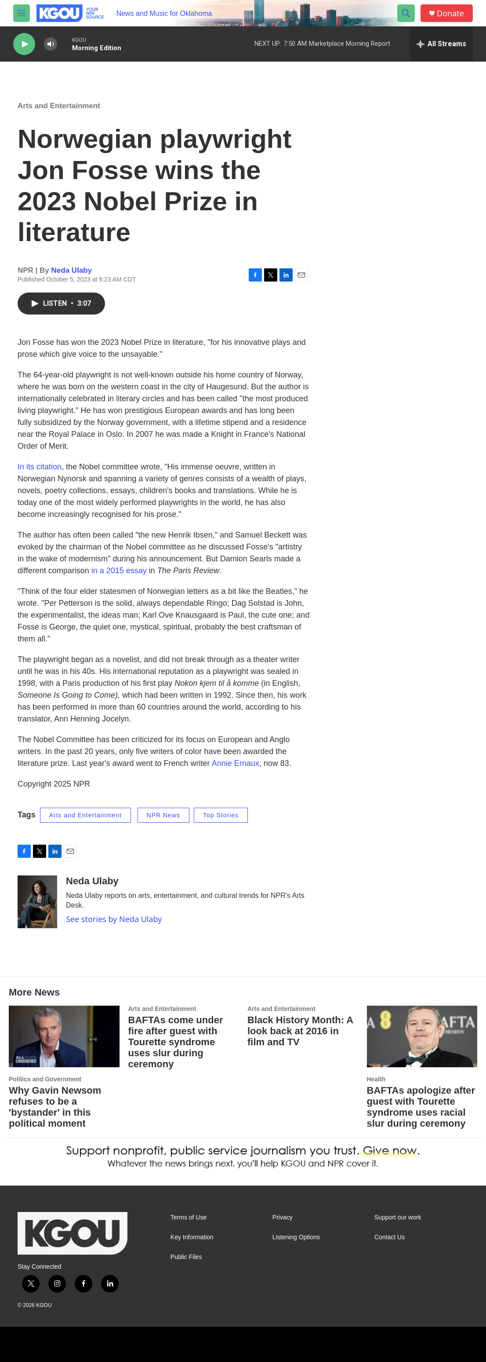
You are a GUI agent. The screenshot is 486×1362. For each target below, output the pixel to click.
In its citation (40, 466)
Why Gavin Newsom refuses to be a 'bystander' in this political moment (55, 1107)
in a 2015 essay (119, 570)
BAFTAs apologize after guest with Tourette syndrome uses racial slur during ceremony (421, 1107)
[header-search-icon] (406, 13)
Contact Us (389, 1237)
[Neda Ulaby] (37, 901)
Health (376, 1079)
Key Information (192, 1237)
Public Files (186, 1257)
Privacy (282, 1217)
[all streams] (441, 44)
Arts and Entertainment (59, 106)
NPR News (163, 815)
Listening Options (296, 1237)
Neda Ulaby (71, 270)
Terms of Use (188, 1217)
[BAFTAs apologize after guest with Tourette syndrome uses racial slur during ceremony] (422, 1036)
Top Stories (221, 815)
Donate (450, 13)
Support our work (397, 1217)
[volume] (50, 44)
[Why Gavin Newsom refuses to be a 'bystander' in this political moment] (64, 1036)
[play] (24, 44)
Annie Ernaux (235, 763)
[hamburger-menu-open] (21, 13)
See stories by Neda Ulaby (114, 919)
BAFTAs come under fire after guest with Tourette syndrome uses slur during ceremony (175, 1041)
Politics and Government (45, 1079)
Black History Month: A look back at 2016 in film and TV (300, 1030)
